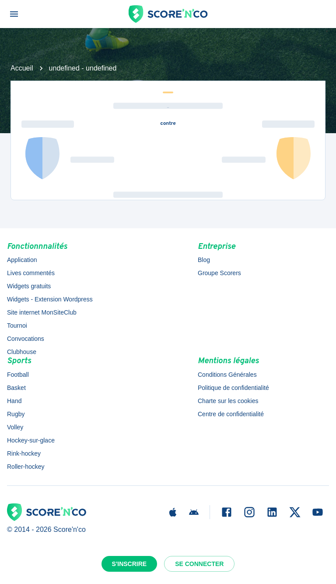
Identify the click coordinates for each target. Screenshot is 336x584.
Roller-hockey (26, 466)
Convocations (25, 338)
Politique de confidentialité (233, 387)
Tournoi (17, 325)
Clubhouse (21, 351)
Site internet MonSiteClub (42, 312)
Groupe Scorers (219, 272)
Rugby (15, 414)
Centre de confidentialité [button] (231, 414)
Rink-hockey (24, 453)
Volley (15, 427)
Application (22, 259)
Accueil (21, 68)
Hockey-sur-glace (31, 440)
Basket (16, 387)
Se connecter (199, 563)
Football (18, 374)
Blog (204, 259)
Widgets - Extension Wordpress (50, 299)
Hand (14, 400)
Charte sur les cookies (228, 400)
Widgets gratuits (29, 286)
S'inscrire (129, 563)
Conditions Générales (227, 374)
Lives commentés (31, 272)
